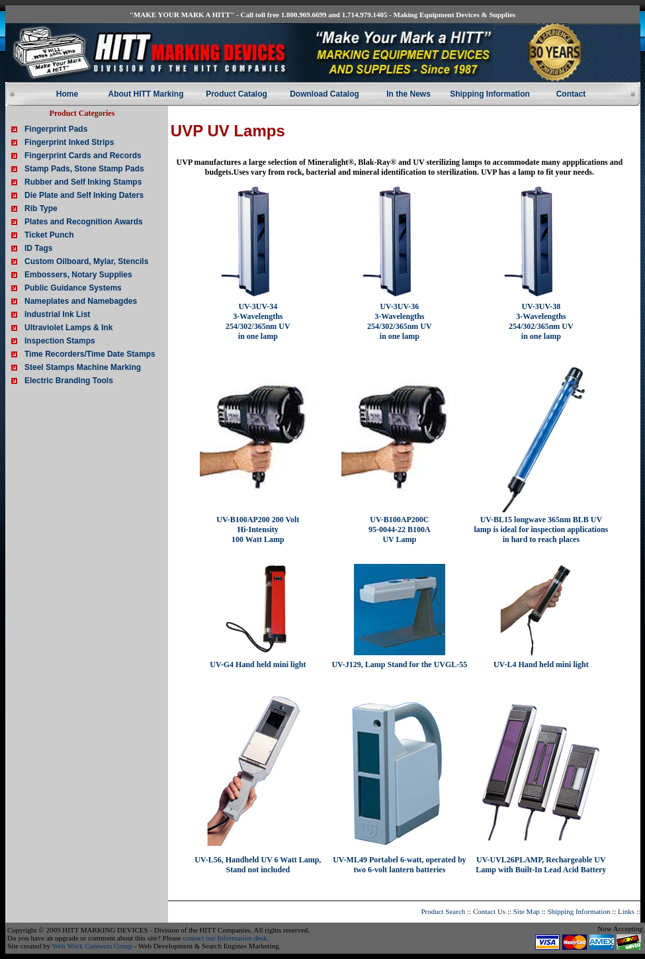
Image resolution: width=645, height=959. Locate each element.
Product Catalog (236, 94)
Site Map (526, 911)
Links (626, 911)
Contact (571, 94)
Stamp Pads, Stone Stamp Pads (84, 168)
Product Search (443, 911)
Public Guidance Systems (73, 288)
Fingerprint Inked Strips (69, 142)
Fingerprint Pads (55, 129)
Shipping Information (490, 94)
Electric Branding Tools (68, 380)
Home (67, 94)
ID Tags (38, 248)
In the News (408, 94)
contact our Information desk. (226, 938)
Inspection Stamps (59, 340)
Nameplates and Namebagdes (80, 301)
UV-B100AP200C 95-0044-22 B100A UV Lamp (399, 529)
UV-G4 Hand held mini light (258, 664)
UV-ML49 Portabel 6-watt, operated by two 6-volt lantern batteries (399, 864)
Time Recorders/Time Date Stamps (89, 354)
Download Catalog (324, 94)
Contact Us (489, 911)
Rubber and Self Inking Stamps (83, 182)
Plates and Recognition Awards (83, 221)
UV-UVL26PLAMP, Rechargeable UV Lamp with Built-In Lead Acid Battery (541, 864)
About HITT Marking (146, 94)
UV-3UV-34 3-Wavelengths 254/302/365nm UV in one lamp (258, 321)
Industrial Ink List (57, 314)
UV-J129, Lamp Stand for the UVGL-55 (399, 664)
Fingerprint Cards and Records (83, 155)
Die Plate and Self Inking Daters (84, 195)
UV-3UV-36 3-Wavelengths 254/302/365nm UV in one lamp (399, 321)
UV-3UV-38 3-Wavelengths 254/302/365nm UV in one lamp (541, 321)
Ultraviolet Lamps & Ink (68, 327)
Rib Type (41, 208)
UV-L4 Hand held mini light (541, 664)
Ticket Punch (48, 235)
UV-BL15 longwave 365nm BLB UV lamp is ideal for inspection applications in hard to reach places (541, 529)
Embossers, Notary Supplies (78, 274)
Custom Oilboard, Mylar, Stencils (86, 261)
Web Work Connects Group (92, 946)
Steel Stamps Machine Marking (82, 367)
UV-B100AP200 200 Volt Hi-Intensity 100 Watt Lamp (257, 529)
